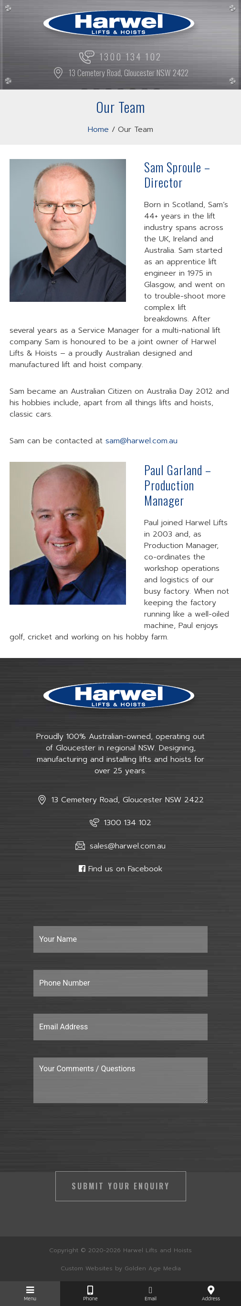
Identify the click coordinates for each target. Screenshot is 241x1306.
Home (98, 129)
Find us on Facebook (125, 869)
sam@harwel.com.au (141, 441)
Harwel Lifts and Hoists (157, 1250)
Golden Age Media (153, 1268)
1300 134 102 (120, 57)
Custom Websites (87, 1268)
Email (151, 1294)
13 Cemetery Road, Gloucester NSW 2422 (120, 72)
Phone (90, 1294)
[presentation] (105, 1142)
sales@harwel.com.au (120, 846)
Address (211, 1294)
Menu (30, 1294)
